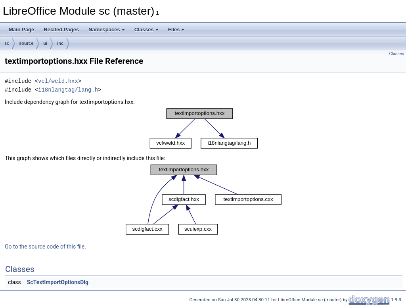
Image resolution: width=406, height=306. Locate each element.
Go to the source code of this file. (45, 246)
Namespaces (106, 30)
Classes (146, 30)
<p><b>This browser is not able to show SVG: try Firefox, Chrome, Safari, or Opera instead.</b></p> (204, 128)
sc (6, 43)
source (26, 43)
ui (45, 43)
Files (176, 30)
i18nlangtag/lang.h (68, 90)
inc (60, 43)
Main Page (21, 30)
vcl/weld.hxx (58, 81)
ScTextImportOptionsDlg (57, 282)
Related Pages (61, 30)
